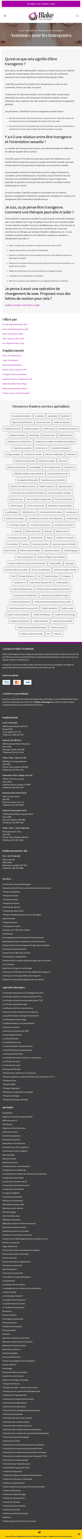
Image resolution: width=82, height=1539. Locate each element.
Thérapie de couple (10, 895)
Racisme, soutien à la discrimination (17, 1341)
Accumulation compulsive (22, 416)
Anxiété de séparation (62, 422)
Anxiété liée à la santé (12, 429)
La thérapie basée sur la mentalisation (18, 1023)
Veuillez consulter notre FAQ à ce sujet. (22, 305)
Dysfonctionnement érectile (57, 473)
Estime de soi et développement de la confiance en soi (24, 1239)
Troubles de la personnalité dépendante (31, 627)
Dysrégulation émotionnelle (27, 480)
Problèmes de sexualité (65, 538)
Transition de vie (20, 582)
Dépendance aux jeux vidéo (25, 461)
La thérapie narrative (11, 1061)
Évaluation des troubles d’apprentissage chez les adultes (26, 945)
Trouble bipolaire (62, 582)
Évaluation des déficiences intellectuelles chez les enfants (26, 888)
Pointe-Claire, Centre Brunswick (16, 393)
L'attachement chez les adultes (50, 512)
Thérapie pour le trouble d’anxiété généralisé (21, 1391)
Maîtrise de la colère (33, 531)
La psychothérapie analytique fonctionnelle (20, 1015)
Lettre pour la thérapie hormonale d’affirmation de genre (26, 972)
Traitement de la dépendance (14, 1403)
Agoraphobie (52, 416)
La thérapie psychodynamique (14, 1004)
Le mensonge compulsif (17, 525)
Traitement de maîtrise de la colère (17, 1418)
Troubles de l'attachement (19, 621)
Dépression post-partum (17, 467)
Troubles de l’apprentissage (14, 1494)
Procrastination (12, 544)
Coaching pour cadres (11, 926)
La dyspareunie (71, 512)
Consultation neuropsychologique (16, 884)
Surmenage (69, 563)
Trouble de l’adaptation (12, 1471)
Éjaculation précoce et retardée (53, 480)
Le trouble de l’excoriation (13, 1307)
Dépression (62, 461)
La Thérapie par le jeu (11, 1065)
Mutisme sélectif (62, 531)
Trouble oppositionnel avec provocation (23, 608)
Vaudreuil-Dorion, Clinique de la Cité (17, 379)
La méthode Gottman (11, 1042)
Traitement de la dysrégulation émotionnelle (21, 1410)
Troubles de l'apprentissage (65, 614)
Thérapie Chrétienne (26, 576)
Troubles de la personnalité (62, 621)
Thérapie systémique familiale (15, 1099)
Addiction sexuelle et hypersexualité (17, 1116)
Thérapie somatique (10, 1096)
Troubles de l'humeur (40, 621)
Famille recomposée (46, 486)
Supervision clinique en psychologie (17, 968)
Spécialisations (31, 30)
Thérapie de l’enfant (10, 903)
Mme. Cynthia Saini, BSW (13, 334)
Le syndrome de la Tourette (13, 1303)
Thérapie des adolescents (13, 911)
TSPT (48, 634)
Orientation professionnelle (14, 949)
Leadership (18, 531)
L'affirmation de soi (28, 512)
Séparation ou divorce (52, 550)
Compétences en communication (19, 441)
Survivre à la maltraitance (40, 570)
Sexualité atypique (71, 550)
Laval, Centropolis (10, 360)
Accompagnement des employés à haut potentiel (23, 937)
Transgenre (67, 576)
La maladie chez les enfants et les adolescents (45, 518)
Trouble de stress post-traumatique (17, 1479)
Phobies (50, 538)
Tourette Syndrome (52, 576)
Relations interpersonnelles (30, 550)
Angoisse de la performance (22, 422)
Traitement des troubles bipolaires (17, 1425)
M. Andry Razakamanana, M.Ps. (15, 324)
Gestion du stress (16, 499)
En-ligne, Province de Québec (15, 374)
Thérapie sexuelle (9, 922)
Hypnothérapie (8, 918)
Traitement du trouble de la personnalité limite (22, 1448)
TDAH (13, 576)
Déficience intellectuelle (54, 454)
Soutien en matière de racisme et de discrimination (27, 563)
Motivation (48, 531)
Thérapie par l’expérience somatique (17, 1092)
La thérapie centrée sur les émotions (17, 1008)
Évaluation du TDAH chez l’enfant (16, 953)
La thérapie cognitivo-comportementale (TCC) (22, 996)
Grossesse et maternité (63, 499)
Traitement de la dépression (14, 1406)
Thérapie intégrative (11, 1088)
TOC (39, 576)
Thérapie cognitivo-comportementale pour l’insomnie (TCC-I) (28, 1076)
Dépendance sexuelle (47, 461)
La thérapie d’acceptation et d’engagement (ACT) (23, 993)
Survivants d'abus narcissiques (16, 570)
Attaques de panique (17, 435)
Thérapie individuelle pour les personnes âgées (21, 914)
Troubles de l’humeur (11, 1502)
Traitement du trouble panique (15, 1460)
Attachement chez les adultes (14, 1151)
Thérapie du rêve (9, 1080)
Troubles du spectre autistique (31, 634)
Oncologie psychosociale (17, 538)
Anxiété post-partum (31, 429)
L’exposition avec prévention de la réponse (20, 1012)
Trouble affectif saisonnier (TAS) (40, 582)
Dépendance (71, 454)
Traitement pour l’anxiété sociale (16, 1464)
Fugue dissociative (65, 486)
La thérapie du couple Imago (14, 1019)
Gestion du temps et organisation (38, 499)
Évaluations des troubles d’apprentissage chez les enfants (26, 960)
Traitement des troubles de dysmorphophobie (21, 1429)
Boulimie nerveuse (65, 435)
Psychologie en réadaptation (14, 956)
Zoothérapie (7, 933)
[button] (79, 1534)
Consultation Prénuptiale (60, 448)
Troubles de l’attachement (13, 1498)
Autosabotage (34, 435)
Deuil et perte (69, 467)
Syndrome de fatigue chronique (65, 570)
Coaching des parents (11, 907)
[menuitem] (77, 16)
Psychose (25, 544)
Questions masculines (41, 544)
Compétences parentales (22, 448)
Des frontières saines (53, 467)
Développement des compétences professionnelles (23, 941)
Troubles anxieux (67, 608)
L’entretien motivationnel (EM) (15, 1031)
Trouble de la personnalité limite (25, 595)
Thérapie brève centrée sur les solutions (19, 1073)
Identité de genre (16, 506)
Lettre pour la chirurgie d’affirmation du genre (21, 975)
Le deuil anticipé (9, 1292)
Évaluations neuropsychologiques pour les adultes (23, 979)
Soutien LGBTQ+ (55, 563)
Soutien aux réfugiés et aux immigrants (51, 557)
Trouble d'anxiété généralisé (22, 589)
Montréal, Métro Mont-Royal (15, 383)
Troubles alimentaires (49, 608)
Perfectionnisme (37, 538)
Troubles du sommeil (57, 627)
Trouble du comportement (20, 602)
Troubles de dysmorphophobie (18, 614)
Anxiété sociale (48, 429)
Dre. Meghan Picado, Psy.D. (14, 343)
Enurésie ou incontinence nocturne (23, 486)
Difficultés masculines (11, 1219)
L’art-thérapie (8, 964)
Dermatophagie (35, 467)
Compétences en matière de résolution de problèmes (55, 441)
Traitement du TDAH (11, 1441)
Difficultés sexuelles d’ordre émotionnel (28, 473)
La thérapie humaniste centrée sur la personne (21, 1057)
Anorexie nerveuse (43, 422)
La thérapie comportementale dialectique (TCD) (22, 1000)
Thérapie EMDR (8, 1084)
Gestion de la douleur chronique (59, 493)
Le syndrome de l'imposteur (40, 525)
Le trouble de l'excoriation (63, 525)
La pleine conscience (11, 1027)
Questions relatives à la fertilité (64, 544)
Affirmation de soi (9, 1120)
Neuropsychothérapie (11, 1069)
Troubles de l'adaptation (42, 614)
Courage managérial (13, 454)
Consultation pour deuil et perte (15, 1185)
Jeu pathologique (11, 512)
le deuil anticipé (72, 518)
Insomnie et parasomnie (35, 506)
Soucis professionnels (25, 557)
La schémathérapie (10, 1038)
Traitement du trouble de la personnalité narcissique (24, 1452)
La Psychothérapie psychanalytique (17, 1050)
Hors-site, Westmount (12, 355)
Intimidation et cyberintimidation (60, 506)
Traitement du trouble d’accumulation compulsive (23, 1444)
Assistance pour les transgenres (15, 1147)
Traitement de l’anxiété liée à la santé (18, 1399)
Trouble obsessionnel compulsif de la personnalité (52, 602)
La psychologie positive (12, 1035)
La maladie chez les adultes (14, 518)
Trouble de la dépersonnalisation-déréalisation (53, 589)
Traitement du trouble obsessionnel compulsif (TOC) (24, 1456)
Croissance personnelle (32, 454)
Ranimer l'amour (10, 550)
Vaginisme (58, 634)
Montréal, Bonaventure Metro (15, 388)
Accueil (21, 30)
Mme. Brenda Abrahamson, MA (15, 329)
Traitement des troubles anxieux (16, 1422)
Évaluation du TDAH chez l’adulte (16, 930)
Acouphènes (39, 416)
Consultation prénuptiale (13, 1189)
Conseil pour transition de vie (14, 1181)
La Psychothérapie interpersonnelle (17, 1046)
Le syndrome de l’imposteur (14, 1300)
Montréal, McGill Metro (12, 365)
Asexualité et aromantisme (67, 429)
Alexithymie (65, 416)
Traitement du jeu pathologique (15, 1437)
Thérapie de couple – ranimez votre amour (20, 1387)
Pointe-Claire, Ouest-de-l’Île (14, 369)
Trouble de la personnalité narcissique (55, 595)
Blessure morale (49, 435)
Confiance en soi (41, 448)
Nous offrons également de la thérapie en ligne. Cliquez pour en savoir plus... (39, 1536)
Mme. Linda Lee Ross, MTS (13, 338)
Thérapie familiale (10, 899)
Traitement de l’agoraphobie (14, 1395)
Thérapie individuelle (11, 892)
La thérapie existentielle (12, 1054)
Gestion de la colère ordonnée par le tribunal (27, 493)
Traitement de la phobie (12, 1414)
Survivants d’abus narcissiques (14, 1372)
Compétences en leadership (14, 1170)
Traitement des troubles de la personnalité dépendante (25, 1433)
